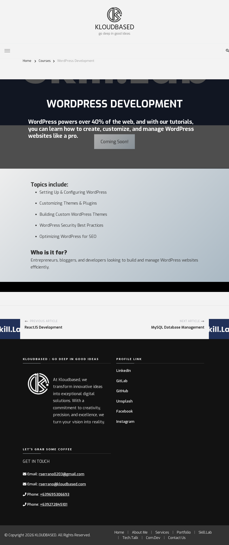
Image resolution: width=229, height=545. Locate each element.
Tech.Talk (130, 537)
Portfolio (184, 532)
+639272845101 (53, 504)
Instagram (125, 421)
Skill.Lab (205, 532)
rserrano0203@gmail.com (61, 474)
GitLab (121, 381)
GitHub (122, 391)
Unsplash (124, 401)
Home (119, 532)
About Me (140, 532)
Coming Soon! (115, 137)
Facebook (124, 411)
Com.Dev (153, 537)
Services (162, 532)
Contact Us (177, 537)
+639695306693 (54, 494)
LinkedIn (123, 370)
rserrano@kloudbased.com (62, 484)
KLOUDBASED (114, 27)
